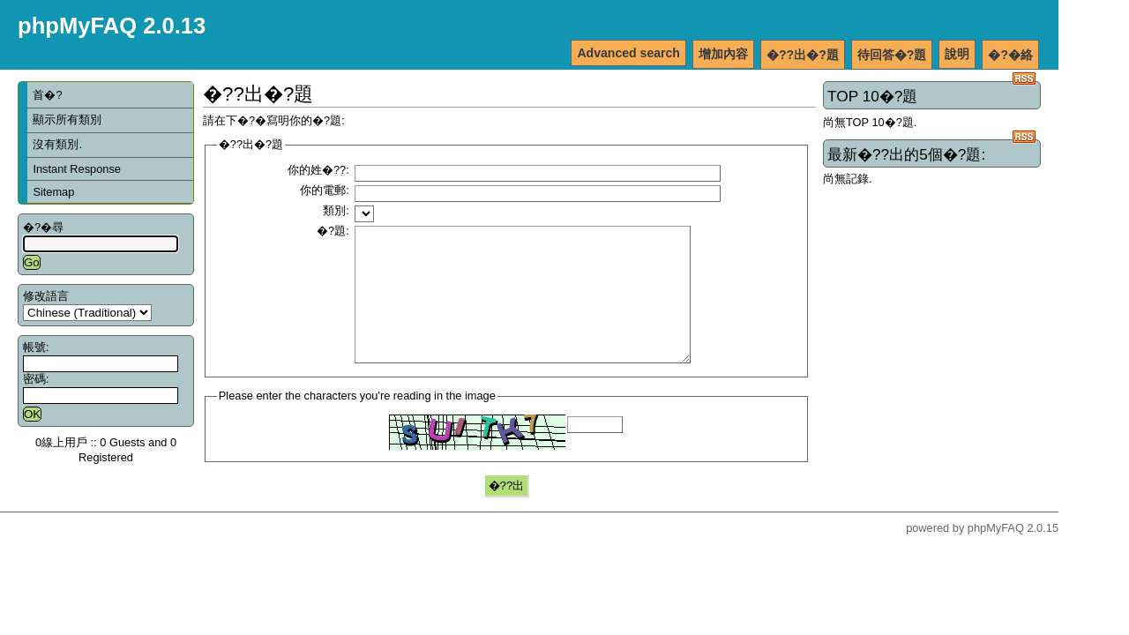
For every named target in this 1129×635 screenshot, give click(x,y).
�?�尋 (43, 227)
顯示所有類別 (67, 119)
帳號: (36, 347)
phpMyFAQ (996, 554)
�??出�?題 (802, 55)
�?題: (333, 230)
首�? (47, 94)
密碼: (36, 378)
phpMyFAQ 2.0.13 (112, 25)
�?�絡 (1010, 55)
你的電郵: (324, 190)
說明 (957, 54)
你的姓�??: (318, 169)
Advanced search (628, 53)
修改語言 (46, 296)
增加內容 (723, 54)
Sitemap (53, 191)
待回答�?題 (892, 55)
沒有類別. (57, 144)
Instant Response (77, 169)
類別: (336, 210)
